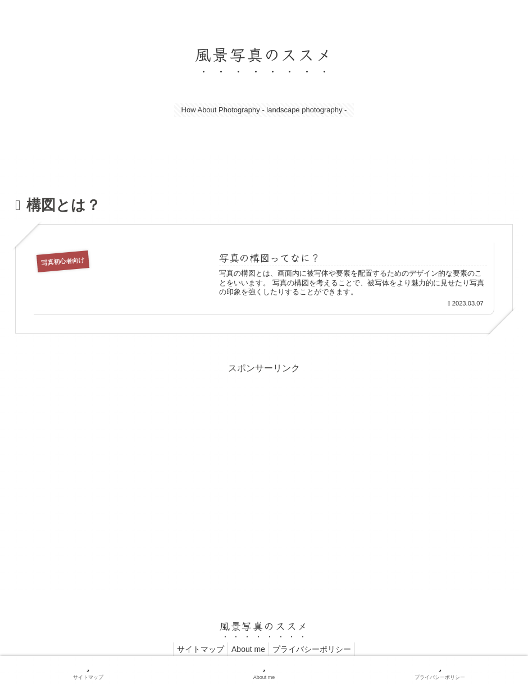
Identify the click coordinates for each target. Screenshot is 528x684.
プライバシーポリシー (316, 649)
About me (248, 649)
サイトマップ (196, 649)
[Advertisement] (264, 455)
